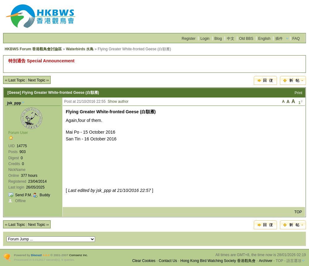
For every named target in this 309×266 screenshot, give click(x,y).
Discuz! (36, 255)
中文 (230, 38)
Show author (118, 101)
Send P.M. (23, 195)
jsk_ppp (14, 103)
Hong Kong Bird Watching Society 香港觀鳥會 (218, 261)
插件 (279, 38)
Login (204, 38)
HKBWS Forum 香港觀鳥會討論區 (33, 49)
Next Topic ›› (38, 80)
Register (188, 38)
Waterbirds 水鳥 (80, 49)
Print (298, 93)
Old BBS (246, 38)
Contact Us (168, 261)
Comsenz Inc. (78, 255)
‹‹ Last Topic (15, 80)
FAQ (296, 38)
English (264, 38)
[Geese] (14, 92)
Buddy (45, 195)
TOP (298, 212)
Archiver (266, 261)
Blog (218, 38)
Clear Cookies (143, 261)
